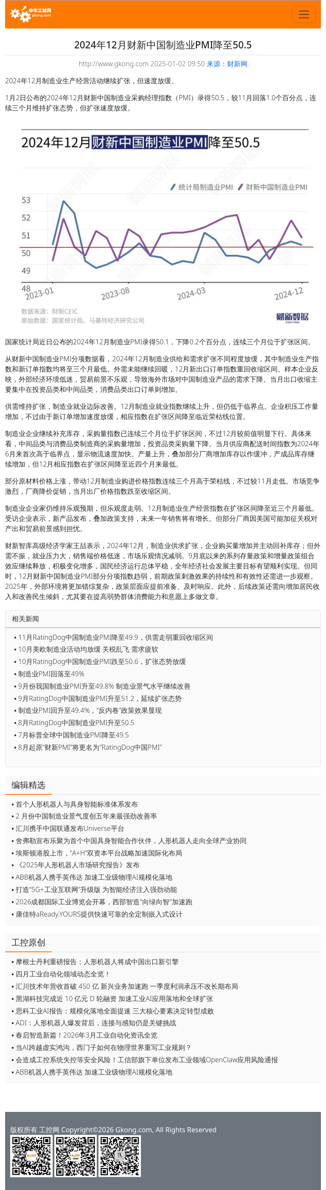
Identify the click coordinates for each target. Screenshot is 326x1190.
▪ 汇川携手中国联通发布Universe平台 (67, 828)
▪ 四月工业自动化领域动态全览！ (61, 974)
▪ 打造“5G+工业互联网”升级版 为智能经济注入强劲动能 (94, 889)
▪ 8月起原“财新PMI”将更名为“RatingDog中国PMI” (88, 747)
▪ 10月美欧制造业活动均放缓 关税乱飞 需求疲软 (86, 649)
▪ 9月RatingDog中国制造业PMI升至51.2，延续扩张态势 (98, 698)
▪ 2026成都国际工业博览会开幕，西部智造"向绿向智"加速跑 (101, 901)
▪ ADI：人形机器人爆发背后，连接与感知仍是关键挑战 (93, 1022)
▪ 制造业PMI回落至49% (49, 673)
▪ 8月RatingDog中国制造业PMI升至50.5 (74, 722)
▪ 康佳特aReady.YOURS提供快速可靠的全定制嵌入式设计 (97, 914)
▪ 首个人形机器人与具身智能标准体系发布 (74, 804)
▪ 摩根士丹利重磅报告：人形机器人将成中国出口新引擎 (95, 961)
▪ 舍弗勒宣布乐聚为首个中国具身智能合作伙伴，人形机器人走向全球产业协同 (129, 840)
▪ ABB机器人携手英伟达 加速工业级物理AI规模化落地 (91, 877)
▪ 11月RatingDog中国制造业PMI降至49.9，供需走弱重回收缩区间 (113, 637)
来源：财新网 (227, 63)
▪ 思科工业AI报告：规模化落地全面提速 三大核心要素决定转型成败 (112, 1011)
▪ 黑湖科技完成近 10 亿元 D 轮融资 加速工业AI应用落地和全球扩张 (112, 998)
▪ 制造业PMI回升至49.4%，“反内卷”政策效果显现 (88, 710)
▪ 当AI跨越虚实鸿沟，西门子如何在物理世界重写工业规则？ (101, 1047)
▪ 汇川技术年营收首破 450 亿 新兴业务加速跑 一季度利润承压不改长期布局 (124, 986)
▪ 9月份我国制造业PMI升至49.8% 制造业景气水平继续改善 (102, 686)
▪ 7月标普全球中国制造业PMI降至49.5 (71, 735)
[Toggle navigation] (304, 14)
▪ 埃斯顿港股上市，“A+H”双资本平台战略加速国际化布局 (96, 853)
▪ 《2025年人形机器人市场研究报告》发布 (75, 864)
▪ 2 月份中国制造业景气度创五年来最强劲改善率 (84, 816)
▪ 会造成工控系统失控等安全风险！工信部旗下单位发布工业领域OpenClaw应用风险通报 (144, 1059)
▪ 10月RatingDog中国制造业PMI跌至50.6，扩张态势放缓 (100, 661)
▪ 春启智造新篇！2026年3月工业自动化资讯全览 (84, 1035)
